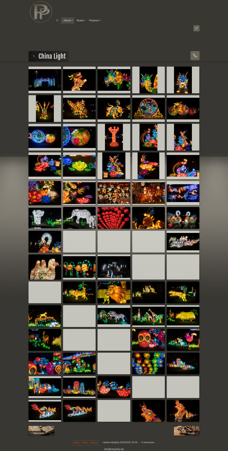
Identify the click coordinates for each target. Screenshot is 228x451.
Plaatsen (94, 20)
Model (80, 20)
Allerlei (67, 20)
